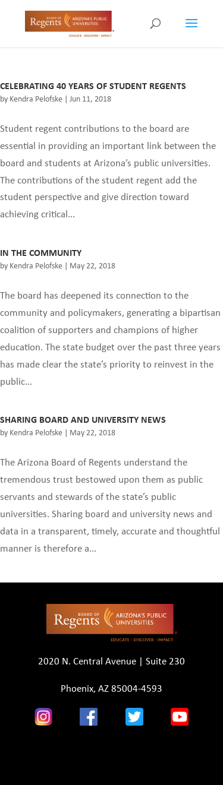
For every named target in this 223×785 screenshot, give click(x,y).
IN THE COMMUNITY (40, 252)
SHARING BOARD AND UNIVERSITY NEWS (83, 419)
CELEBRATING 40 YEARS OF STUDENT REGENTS (93, 85)
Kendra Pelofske (36, 99)
